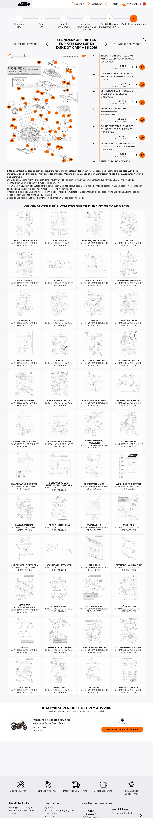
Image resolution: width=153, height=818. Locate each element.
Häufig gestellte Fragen (21, 807)
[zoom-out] (10, 56)
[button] (144, 39)
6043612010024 (108, 114)
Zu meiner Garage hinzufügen (122, 729)
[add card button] (142, 67)
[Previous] (48, 44)
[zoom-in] (24, 56)
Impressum (49, 816)
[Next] (104, 44)
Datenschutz (50, 813)
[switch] (84, 56)
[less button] (129, 67)
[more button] (136, 67)
